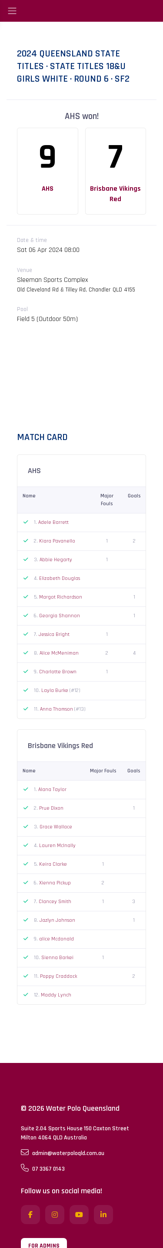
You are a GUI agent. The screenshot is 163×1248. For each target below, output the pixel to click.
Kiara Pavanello (57, 541)
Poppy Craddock (58, 976)
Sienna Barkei (57, 957)
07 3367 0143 (43, 1168)
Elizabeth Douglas (59, 578)
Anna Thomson (57, 709)
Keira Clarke (53, 864)
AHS (47, 188)
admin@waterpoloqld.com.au (62, 1153)
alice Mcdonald (56, 939)
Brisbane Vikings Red (115, 194)
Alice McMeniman (59, 653)
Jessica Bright (54, 634)
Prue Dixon (51, 808)
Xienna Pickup (55, 883)
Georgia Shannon (59, 615)
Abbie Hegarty (56, 559)
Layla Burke (55, 690)
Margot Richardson (60, 597)
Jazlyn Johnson (57, 920)
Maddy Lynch (56, 995)
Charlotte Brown (58, 672)
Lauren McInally (57, 845)
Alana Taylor (52, 789)
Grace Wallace (56, 827)
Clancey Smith (55, 901)
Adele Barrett (53, 522)
